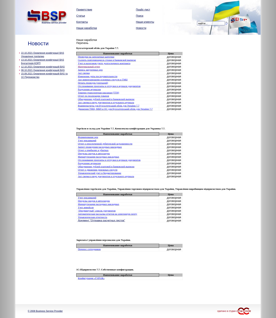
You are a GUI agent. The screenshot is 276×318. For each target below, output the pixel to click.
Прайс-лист (143, 9)
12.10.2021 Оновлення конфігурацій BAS (43, 66)
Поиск (139, 15)
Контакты (82, 21)
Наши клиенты (145, 21)
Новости (141, 28)
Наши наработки (86, 28)
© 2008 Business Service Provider (45, 311)
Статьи (80, 15)
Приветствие (84, 9)
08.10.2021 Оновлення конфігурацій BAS (43, 70)
